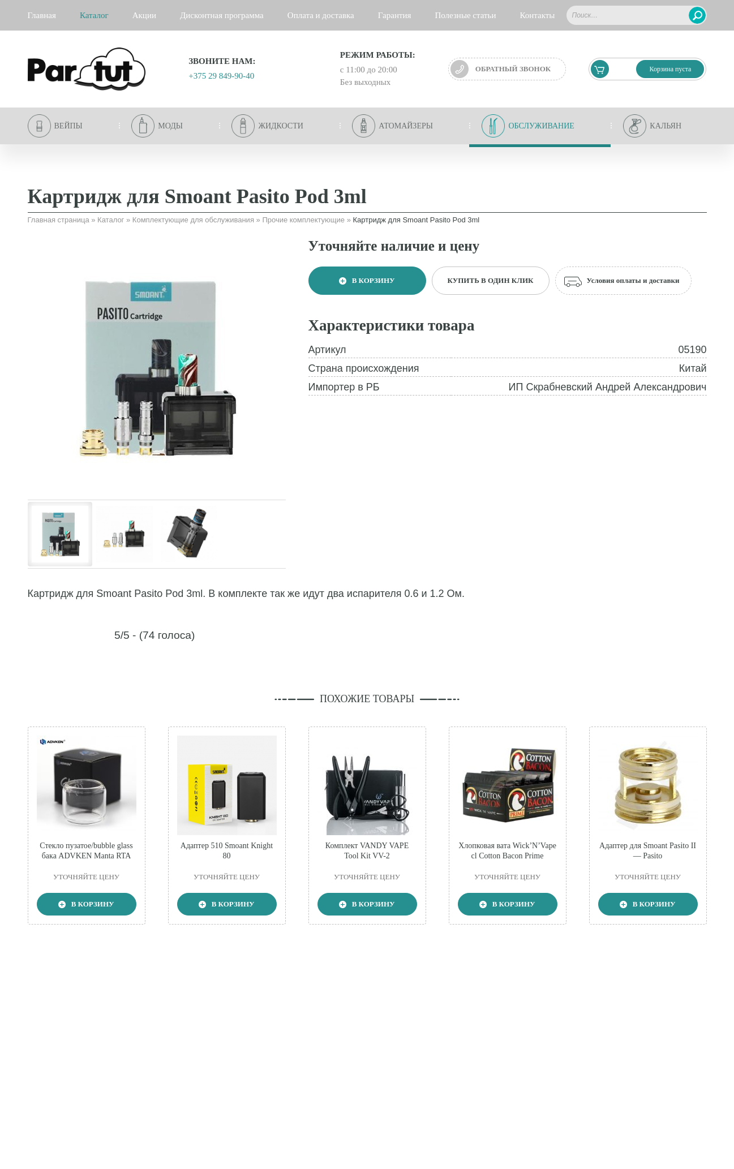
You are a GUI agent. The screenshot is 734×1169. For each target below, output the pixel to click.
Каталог (110, 220)
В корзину (366, 280)
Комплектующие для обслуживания (193, 220)
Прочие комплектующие (303, 220)
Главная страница (58, 220)
